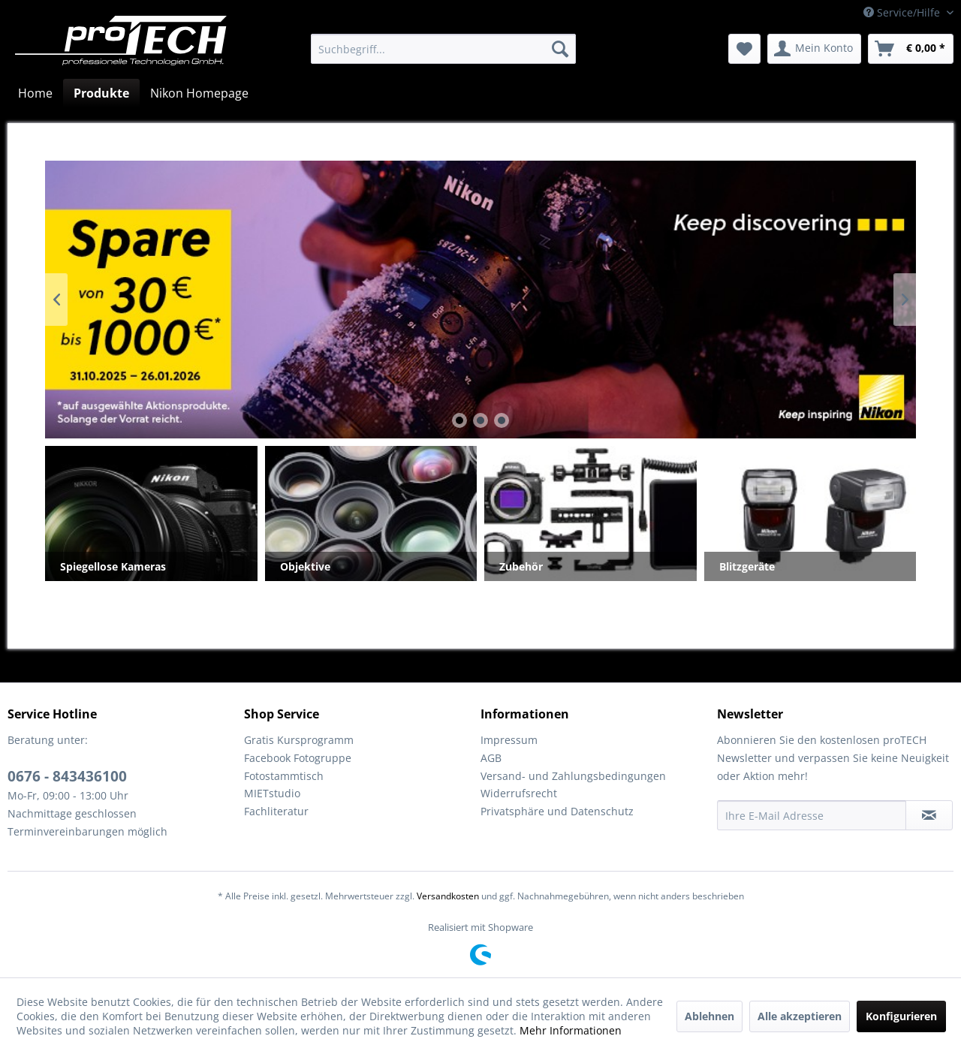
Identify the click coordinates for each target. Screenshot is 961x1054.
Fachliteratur (276, 811)
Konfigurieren (901, 1016)
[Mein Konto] (814, 49)
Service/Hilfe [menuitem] (903, 12)
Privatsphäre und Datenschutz (557, 811)
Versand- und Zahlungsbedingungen (573, 776)
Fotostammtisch (284, 776)
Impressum (509, 740)
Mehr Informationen (571, 1030)
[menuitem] (443, 49)
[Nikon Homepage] (199, 93)
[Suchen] (560, 49)
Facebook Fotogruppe (297, 758)
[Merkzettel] (744, 49)
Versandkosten (448, 896)
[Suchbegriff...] (443, 49)
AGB (491, 758)
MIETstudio (272, 793)
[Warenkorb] (910, 49)
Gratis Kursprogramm (299, 740)
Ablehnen (709, 1016)
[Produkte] (101, 93)
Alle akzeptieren (800, 1016)
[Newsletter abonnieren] (929, 815)
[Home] (35, 93)
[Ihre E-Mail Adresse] (811, 815)
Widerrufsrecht (518, 793)
